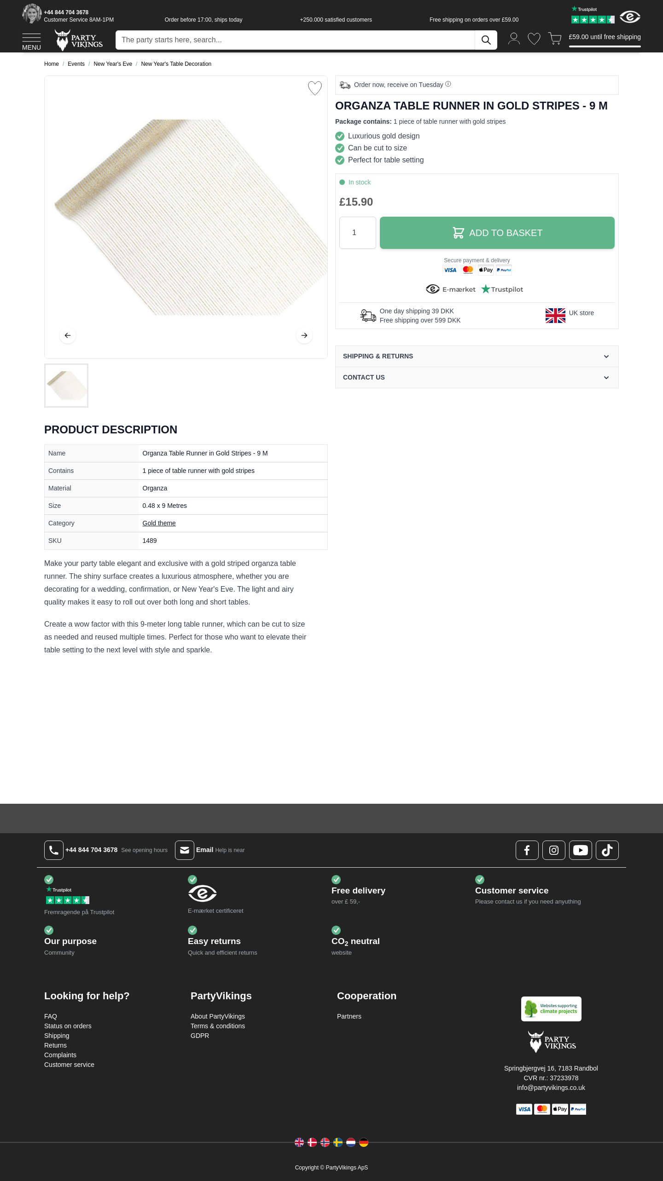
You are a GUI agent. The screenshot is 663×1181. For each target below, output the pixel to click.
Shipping (57, 1035)
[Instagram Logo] (553, 850)
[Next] (304, 335)
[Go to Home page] (78, 39)
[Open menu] (31, 40)
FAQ (50, 1016)
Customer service (69, 1064)
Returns (55, 1045)
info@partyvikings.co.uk (551, 1087)
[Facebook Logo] (527, 850)
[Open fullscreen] (186, 217)
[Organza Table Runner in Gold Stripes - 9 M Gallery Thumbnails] (66, 385)
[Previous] (67, 335)
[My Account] (514, 38)
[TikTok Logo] (607, 850)
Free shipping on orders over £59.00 (474, 20)
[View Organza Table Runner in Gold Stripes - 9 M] (66, 385)
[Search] (486, 40)
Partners (349, 1016)
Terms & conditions (218, 1026)
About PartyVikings (218, 1016)
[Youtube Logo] (580, 850)
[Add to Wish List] (315, 88)
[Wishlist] (534, 39)
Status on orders (68, 1026)
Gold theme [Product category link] (159, 523)
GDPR (200, 1035)
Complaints (60, 1055)
